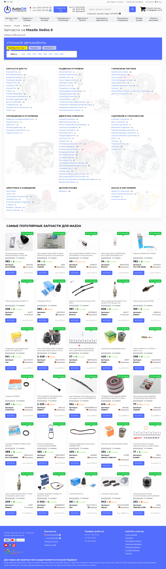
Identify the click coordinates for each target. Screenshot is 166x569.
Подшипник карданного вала (71, 107)
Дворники (63, 191)
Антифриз (115, 196)
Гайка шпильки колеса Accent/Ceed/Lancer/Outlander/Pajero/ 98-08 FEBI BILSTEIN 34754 (147, 495)
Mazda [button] (34, 48)
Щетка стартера (13, 210)
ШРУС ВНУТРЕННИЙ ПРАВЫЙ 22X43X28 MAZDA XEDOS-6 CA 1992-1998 (50, 350)
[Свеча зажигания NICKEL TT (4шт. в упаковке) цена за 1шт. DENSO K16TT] (19, 483)
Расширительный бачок (16, 130)
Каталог (128, 553)
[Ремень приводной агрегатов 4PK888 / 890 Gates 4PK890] (83, 432)
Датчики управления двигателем (73, 166)
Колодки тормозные (15, 99)
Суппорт (115, 88)
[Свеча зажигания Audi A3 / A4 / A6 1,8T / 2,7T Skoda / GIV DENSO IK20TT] (115, 290)
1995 (40, 54)
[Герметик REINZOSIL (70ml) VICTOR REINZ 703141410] (147, 242)
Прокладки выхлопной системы (72, 176)
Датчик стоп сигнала (120, 94)
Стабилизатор (12, 105)
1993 (29, 54)
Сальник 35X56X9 (12, 396)
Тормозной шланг (119, 83)
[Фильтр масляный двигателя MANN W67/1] (115, 337)
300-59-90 (39, 7)
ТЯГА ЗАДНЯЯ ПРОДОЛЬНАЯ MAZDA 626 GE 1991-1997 (49, 397)
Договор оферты (132, 547)
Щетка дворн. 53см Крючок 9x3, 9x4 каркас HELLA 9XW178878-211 (82, 397)
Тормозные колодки (120, 72)
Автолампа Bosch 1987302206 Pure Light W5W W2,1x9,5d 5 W (81, 350)
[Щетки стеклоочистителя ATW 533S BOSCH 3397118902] (83, 289)
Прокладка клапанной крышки (72, 163)
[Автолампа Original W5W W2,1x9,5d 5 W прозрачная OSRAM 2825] (51, 241)
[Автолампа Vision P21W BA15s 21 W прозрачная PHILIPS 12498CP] (83, 241)
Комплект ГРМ (12, 85)
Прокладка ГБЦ (65, 160)
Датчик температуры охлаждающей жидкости (78, 179)
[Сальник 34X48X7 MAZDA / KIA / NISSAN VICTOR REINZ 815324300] (19, 432)
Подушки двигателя (67, 136)
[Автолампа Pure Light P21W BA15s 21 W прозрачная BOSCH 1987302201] (115, 242)
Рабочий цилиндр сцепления (123, 133)
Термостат (11, 125)
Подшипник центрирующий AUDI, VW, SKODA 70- (16, 350)
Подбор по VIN (60, 9)
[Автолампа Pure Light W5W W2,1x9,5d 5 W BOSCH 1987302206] (83, 337)
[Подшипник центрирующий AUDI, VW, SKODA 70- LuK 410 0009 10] (19, 336)
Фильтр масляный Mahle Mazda (114, 444)
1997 (51, 54)
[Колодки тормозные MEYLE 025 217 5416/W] (115, 482)
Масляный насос (66, 133)
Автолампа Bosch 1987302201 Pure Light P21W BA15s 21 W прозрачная (113, 254)
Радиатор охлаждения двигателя (20, 119)
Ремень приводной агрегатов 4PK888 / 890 (82, 445)
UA (6, 2)
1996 (45, 54)
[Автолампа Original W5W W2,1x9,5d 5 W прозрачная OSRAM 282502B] (147, 385)
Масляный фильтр (67, 155)
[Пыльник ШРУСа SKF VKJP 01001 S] (83, 482)
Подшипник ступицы (67, 88)
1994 (34, 54)
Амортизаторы (65, 72)
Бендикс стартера (14, 207)
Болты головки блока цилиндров (73, 125)
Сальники (115, 146)
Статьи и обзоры (132, 550)
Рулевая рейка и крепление (71, 91)
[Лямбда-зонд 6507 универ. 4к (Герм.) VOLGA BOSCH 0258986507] (51, 482)
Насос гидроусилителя (69, 80)
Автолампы (11, 191)
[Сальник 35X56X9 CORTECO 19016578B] (19, 385)
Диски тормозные (14, 102)
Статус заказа (131, 535)
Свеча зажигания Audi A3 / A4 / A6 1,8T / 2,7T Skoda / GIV (114, 302)
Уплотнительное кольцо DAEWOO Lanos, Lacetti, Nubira (146, 445)
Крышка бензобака (67, 182)
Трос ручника (117, 77)
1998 (56, 54)
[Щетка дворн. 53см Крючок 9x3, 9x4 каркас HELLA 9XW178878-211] (83, 385)
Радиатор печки (13, 133)
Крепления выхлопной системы (72, 174)
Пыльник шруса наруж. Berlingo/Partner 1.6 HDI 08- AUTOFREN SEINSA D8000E (16, 254)
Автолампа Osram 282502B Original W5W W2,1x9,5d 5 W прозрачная (144, 397)
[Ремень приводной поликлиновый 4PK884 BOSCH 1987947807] (51, 432)
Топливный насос (66, 168)
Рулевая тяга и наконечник (17, 107)
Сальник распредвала (68, 127)
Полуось (115, 141)
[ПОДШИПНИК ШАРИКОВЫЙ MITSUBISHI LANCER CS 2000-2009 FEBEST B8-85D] (115, 385)
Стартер (10, 205)
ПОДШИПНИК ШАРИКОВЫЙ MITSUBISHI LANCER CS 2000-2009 (113, 397)
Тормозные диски (119, 75)
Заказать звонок (51, 541)
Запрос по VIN (50, 545)
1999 (61, 54)
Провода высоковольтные (17, 196)
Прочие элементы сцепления (124, 136)
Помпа (9, 91)
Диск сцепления (118, 122)
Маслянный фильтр (14, 75)
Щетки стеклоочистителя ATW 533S (82, 302)
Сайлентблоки (65, 99)
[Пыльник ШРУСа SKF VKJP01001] (51, 289)
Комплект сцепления (120, 119)
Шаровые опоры (66, 83)
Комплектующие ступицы (70, 110)
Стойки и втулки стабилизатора (72, 102)
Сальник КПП (117, 149)
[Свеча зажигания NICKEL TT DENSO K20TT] (19, 290)
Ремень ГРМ (11, 83)
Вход (158, 2)
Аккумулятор (12, 72)
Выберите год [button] (17, 48)
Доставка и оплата (115, 2)
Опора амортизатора (68, 96)
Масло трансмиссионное (122, 194)
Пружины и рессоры (68, 94)
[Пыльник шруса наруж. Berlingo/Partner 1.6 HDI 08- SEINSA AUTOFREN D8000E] (19, 241)
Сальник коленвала (67, 130)
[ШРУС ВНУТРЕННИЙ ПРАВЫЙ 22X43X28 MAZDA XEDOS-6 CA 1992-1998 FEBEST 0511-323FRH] (51, 337)
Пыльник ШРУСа (118, 144)
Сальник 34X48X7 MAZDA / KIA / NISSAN (18, 445)
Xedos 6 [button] (49, 48)
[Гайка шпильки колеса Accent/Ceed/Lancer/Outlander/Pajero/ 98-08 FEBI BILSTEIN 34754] (147, 483)
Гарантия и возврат (134, 2)
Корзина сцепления (120, 125)
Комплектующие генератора (18, 202)
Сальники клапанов (67, 119)
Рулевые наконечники (68, 75)
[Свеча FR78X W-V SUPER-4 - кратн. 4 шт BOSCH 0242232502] (147, 337)
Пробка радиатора (14, 127)
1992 (23, 54)
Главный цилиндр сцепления (123, 130)
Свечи (9, 110)
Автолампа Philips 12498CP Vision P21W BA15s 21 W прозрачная (83, 254)
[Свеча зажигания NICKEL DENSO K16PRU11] (147, 290)
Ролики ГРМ (11, 88)
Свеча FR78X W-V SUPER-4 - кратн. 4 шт (145, 350)
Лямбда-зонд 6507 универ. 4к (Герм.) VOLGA (49, 495)
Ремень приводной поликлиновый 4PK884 (46, 445)
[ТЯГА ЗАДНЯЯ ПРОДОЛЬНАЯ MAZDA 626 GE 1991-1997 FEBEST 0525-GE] (51, 385)
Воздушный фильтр (14, 77)
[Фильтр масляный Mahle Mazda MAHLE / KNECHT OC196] (115, 432)
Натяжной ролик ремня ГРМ (71, 144)
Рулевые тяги (65, 77)
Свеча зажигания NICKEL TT (16, 301)
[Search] (132, 9)
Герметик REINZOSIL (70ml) (144, 253)
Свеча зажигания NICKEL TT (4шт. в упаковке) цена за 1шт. (19, 495)
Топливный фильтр (14, 80)
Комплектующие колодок (122, 80)
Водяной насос (12, 122)
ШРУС (114, 138)
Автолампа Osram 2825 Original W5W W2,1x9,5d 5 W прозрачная (50, 254)
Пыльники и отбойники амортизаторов (75, 105)
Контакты (150, 2)
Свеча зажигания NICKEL (143, 301)
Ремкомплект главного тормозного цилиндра (131, 91)
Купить (11, 273)
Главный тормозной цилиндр (123, 85)
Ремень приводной (14, 94)
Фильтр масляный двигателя (113, 349)
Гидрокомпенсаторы (68, 122)
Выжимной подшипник (121, 127)
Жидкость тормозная (120, 191)
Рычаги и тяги (65, 85)
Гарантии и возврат (133, 544)
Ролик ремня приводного (17, 96)
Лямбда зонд (64, 171)
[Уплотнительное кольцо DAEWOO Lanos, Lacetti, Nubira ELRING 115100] (147, 432)
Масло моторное (118, 199)
